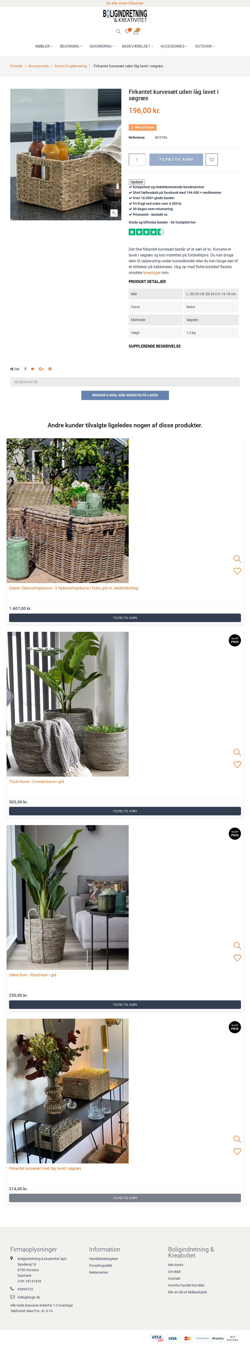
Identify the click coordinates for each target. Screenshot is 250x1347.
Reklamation (98, 1272)
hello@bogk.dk (29, 1297)
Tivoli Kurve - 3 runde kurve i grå (36, 781)
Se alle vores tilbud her (125, 3)
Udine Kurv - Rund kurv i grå (32, 975)
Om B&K (174, 1272)
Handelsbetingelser (103, 1259)
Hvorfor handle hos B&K (186, 1285)
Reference (137, 137)
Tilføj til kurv (176, 159)
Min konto (175, 1265)
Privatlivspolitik (100, 1266)
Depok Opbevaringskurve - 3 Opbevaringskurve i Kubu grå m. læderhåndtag (73, 588)
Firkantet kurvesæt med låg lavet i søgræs (45, 1168)
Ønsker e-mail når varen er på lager (125, 395)
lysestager (152, 272)
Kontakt (174, 1278)
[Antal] (137, 160)
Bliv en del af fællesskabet (187, 1292)
